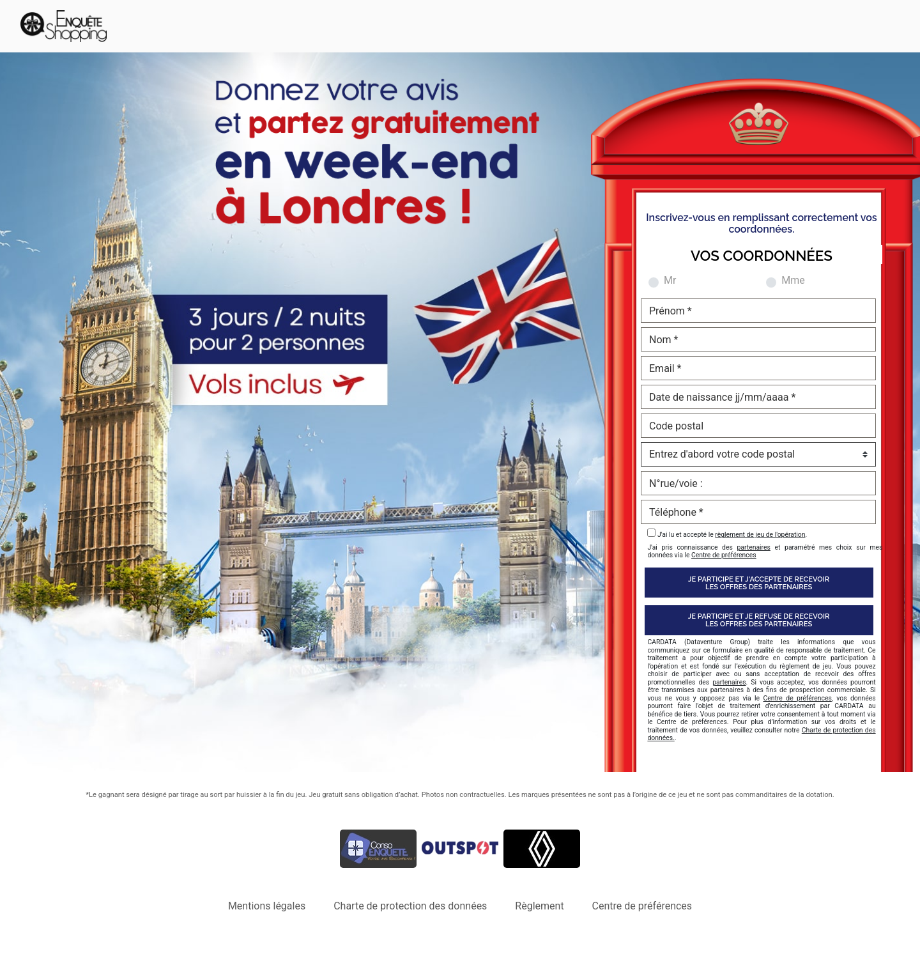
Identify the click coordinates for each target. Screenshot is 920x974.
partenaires (753, 547)
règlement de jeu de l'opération (760, 534)
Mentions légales (266, 906)
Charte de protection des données (410, 906)
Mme (792, 280)
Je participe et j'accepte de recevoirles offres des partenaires (758, 583)
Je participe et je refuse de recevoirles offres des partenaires (759, 620)
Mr (670, 280)
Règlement (539, 906)
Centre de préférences (723, 555)
